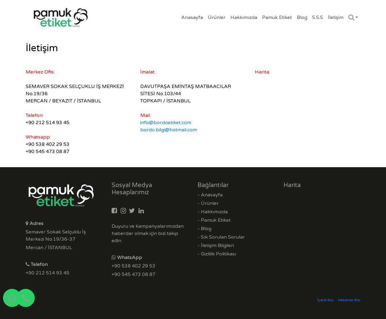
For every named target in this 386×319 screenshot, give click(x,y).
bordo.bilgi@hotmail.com (168, 130)
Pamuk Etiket (277, 17)
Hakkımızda (243, 17)
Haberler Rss (349, 300)
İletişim (335, 17)
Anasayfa (192, 17)
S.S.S (317, 17)
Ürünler (217, 17)
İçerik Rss (325, 300)
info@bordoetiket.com (165, 123)
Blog (302, 17)
